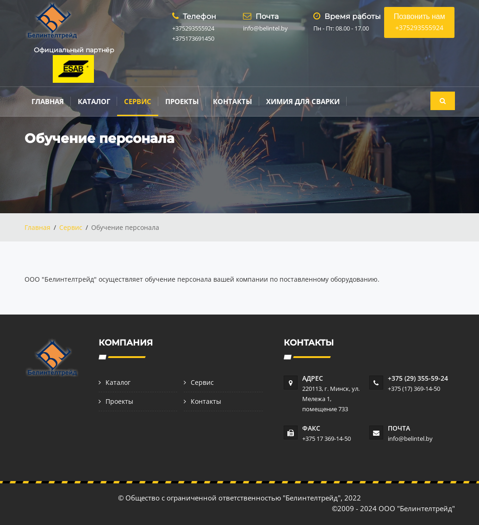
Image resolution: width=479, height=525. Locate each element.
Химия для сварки (303, 101)
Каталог (94, 101)
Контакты (232, 101)
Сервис (137, 101)
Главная (47, 101)
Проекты (182, 101)
